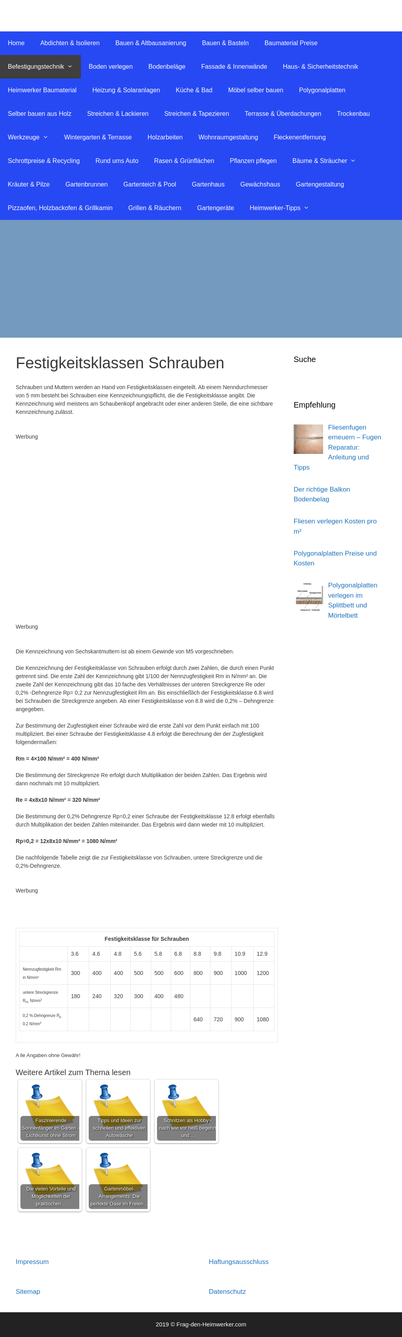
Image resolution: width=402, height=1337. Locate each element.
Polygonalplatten (322, 90)
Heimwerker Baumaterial (42, 90)
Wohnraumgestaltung (228, 137)
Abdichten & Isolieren (70, 43)
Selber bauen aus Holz (39, 113)
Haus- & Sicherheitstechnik (320, 66)
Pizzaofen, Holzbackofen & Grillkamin (60, 208)
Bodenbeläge (166, 66)
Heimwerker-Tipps (283, 208)
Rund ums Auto (116, 160)
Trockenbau (353, 113)
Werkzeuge (32, 137)
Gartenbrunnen (87, 184)
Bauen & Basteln (225, 43)
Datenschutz (227, 1291)
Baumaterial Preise (291, 43)
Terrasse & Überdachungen (283, 113)
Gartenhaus (208, 184)
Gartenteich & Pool (149, 184)
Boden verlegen (111, 66)
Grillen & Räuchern (154, 208)
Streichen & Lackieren (118, 113)
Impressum (32, 1262)
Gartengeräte (215, 208)
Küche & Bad (194, 90)
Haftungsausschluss (239, 1262)
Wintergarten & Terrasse (98, 137)
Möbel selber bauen (255, 90)
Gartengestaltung (320, 184)
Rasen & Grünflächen (184, 160)
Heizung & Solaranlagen (126, 90)
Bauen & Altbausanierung (150, 43)
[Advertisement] (201, 279)
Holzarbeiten (165, 137)
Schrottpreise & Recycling (44, 160)
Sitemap (28, 1291)
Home (16, 43)
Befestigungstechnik (44, 67)
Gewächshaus (260, 184)
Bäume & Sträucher (328, 161)
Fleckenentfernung (300, 137)
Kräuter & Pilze (29, 184)
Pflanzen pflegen (253, 160)
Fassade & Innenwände (234, 66)
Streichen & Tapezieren (196, 113)
